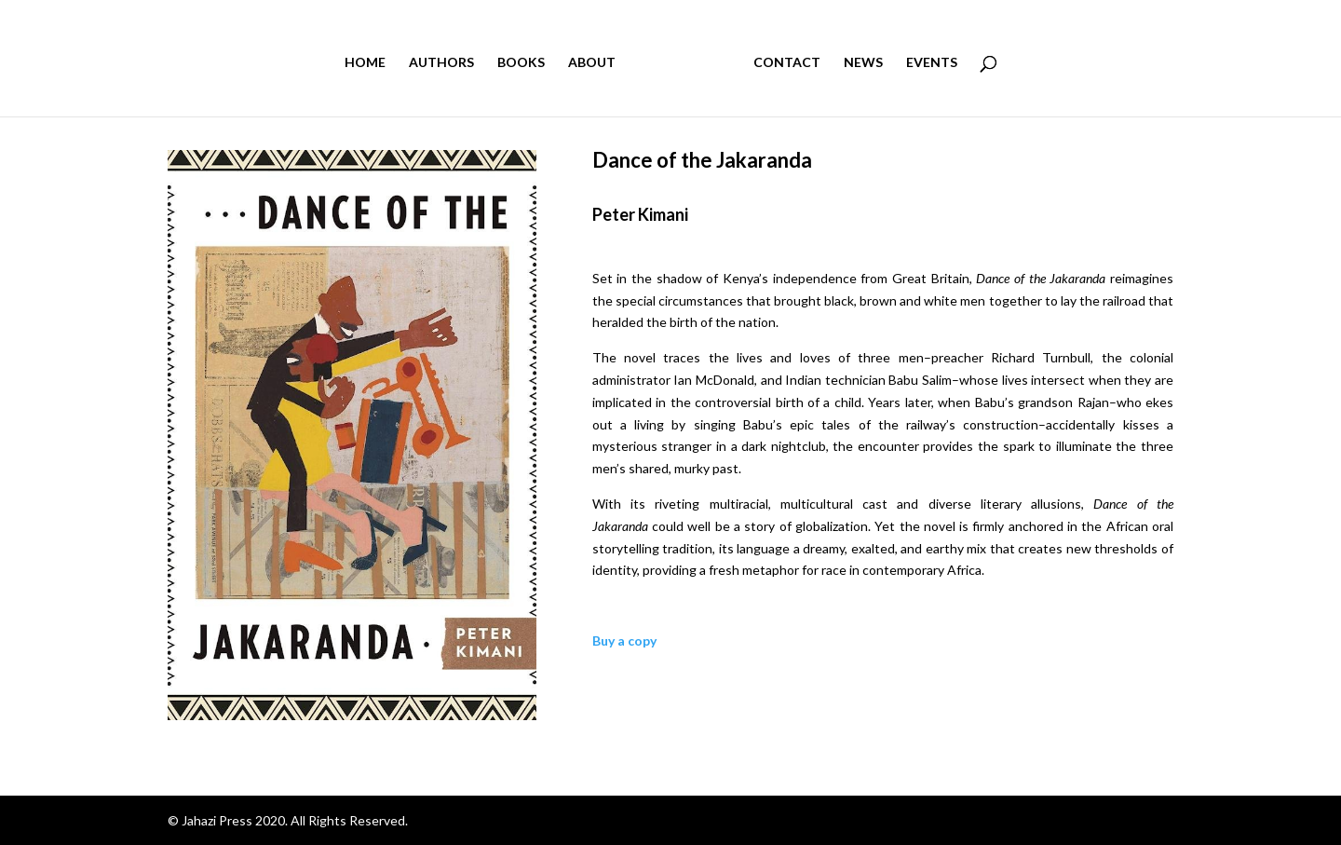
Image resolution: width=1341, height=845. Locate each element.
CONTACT (786, 63)
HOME (365, 63)
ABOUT (592, 63)
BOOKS (521, 63)
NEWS (863, 63)
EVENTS (931, 63)
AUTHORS (441, 63)
